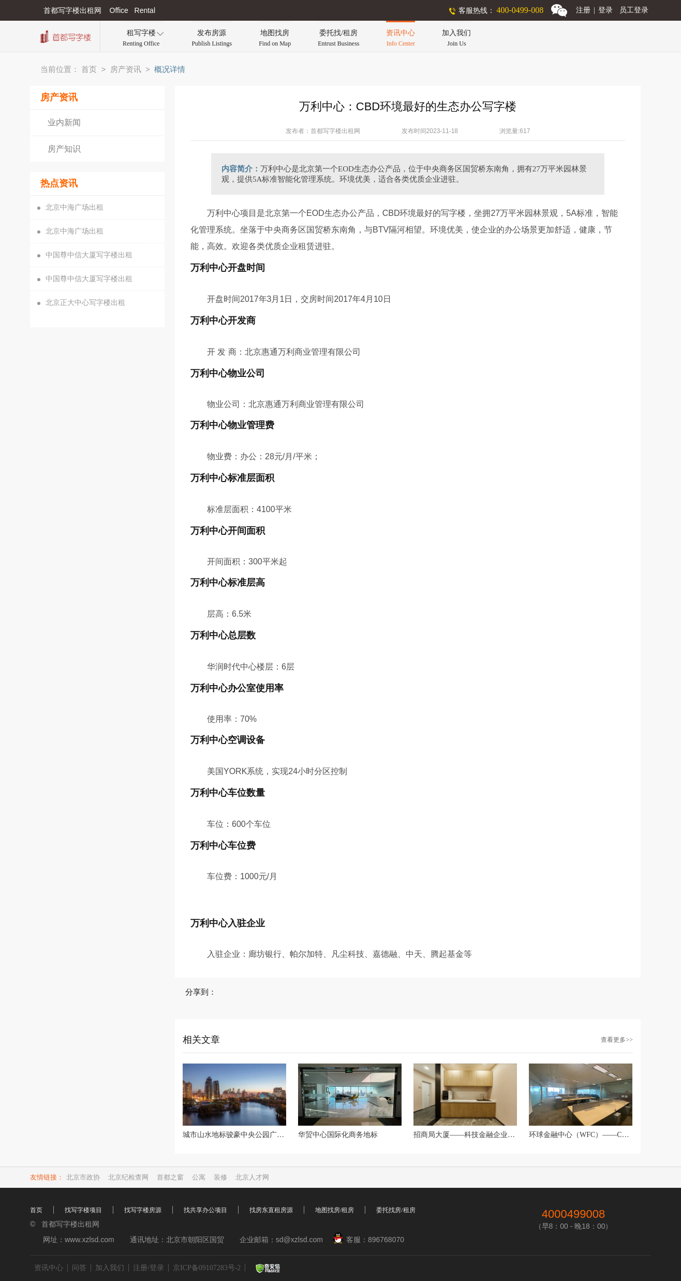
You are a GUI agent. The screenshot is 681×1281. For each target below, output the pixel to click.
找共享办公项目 (205, 1210)
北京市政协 (83, 1177)
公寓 (198, 1177)
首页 (89, 69)
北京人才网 (252, 1177)
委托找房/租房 (395, 1210)
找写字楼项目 (83, 1210)
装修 (220, 1177)
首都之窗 (170, 1177)
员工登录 (633, 10)
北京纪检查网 (128, 1177)
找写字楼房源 (142, 1210)
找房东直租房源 (271, 1210)
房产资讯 (125, 69)
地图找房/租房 (334, 1210)
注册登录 (594, 10)
